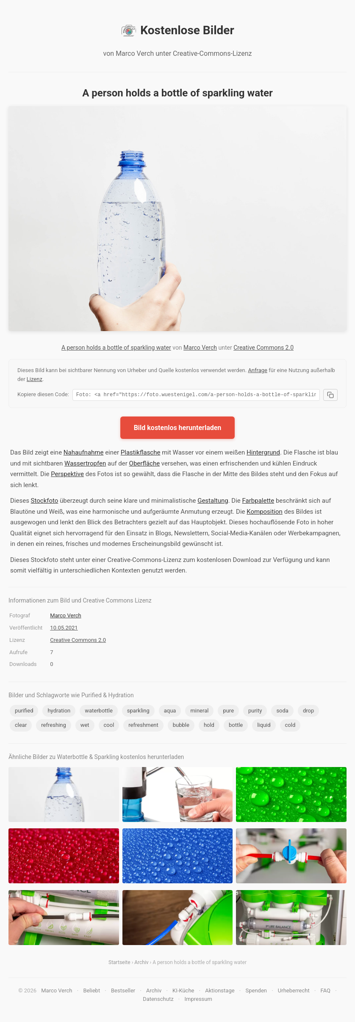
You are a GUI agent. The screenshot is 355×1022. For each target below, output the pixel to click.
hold (209, 726)
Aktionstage (219, 992)
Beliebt (91, 992)
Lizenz (34, 379)
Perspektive (67, 475)
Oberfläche (144, 465)
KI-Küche (183, 992)
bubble (181, 726)
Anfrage (257, 370)
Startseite (119, 964)
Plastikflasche (141, 454)
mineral (199, 712)
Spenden (256, 992)
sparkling (138, 712)
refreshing (53, 726)
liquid (263, 726)
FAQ (325, 992)
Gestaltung (212, 502)
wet (84, 726)
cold (290, 726)
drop (308, 712)
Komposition (265, 513)
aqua (170, 712)
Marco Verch (200, 347)
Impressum (198, 1000)
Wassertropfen (85, 465)
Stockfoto (44, 502)
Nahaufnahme (84, 454)
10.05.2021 (64, 629)
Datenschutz (158, 1000)
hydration (58, 712)
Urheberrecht (294, 992)
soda (282, 712)
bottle (236, 726)
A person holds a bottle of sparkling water (116, 347)
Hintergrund (263, 454)
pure (228, 712)
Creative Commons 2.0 (263, 347)
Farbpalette (258, 502)
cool (109, 726)
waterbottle (99, 712)
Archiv (141, 964)
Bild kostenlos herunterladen (178, 429)
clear (21, 726)
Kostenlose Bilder (177, 30)
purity (255, 712)
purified (24, 712)
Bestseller (123, 992)
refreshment (143, 726)
